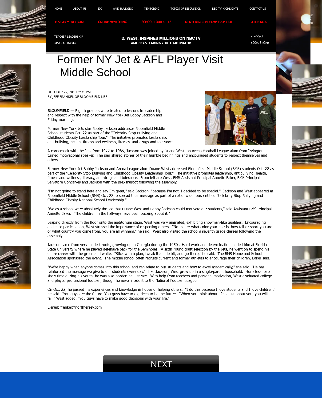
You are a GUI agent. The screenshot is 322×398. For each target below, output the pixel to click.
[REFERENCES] (260, 22)
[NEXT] (161, 363)
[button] (26, 40)
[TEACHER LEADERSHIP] (68, 37)
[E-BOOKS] (258, 37)
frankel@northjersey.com (81, 308)
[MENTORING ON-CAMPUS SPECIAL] (212, 22)
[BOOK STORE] (260, 43)
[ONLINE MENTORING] (115, 22)
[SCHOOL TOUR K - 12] (159, 22)
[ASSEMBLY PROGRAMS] (73, 22)
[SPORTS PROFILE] (67, 43)
